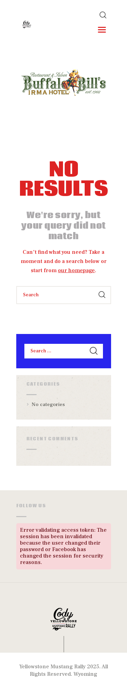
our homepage (76, 270)
